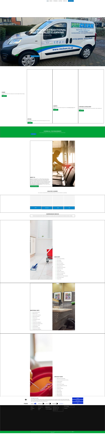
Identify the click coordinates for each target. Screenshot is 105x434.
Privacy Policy (65, 408)
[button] (71, 1)
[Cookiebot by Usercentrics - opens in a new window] (25, 432)
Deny (77, 431)
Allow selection (78, 429)
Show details (61, 432)
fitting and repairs (71, 107)
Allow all (78, 427)
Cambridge (39, 408)
